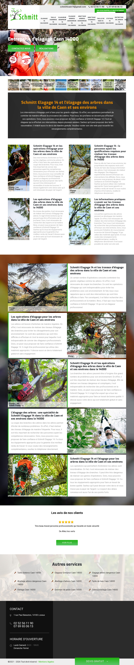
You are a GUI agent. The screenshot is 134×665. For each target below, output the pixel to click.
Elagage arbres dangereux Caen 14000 (106, 574)
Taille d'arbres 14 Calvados (53, 20)
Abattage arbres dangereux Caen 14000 (31, 583)
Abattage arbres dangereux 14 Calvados (82, 20)
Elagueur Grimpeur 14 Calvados (62, 20)
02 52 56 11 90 (96, 7)
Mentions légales (46, 662)
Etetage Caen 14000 (26, 589)
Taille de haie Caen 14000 (103, 581)
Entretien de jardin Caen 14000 (68, 589)
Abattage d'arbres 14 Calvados (91, 20)
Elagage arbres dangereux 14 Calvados (71, 20)
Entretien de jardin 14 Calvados (119, 20)
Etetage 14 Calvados (110, 21)
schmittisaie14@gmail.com (73, 7)
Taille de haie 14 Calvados (101, 21)
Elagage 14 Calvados (44, 21)
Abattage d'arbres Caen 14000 (68, 581)
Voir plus (67, 543)
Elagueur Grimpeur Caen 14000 (68, 573)
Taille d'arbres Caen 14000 (29, 573)
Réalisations (46, 48)
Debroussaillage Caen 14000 (105, 589)
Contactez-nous (21, 48)
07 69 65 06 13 (114, 7)
